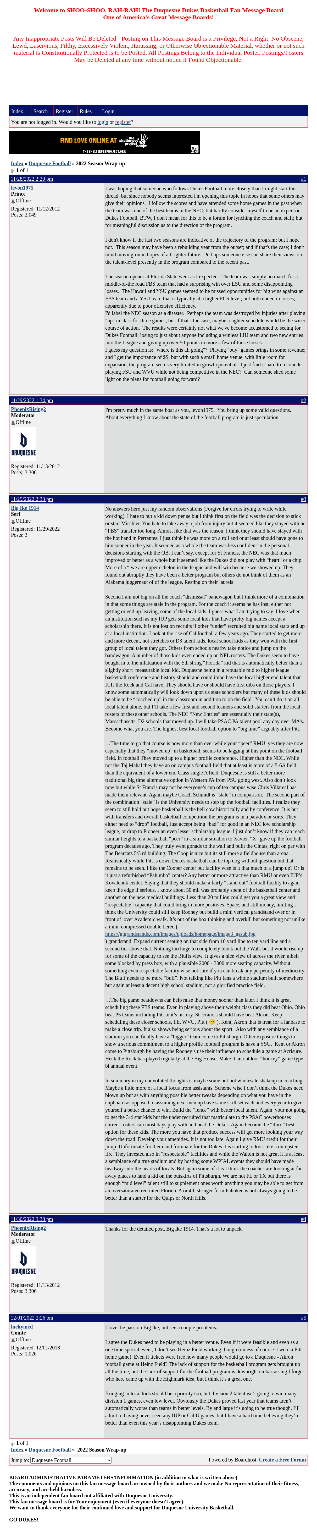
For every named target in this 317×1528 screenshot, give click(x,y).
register (123, 122)
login (102, 122)
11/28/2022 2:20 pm (32, 179)
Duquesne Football (50, 163)
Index (17, 111)
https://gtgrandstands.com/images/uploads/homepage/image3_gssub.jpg (180, 934)
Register (64, 111)
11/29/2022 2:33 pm (32, 499)
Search (41, 111)
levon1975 (22, 188)
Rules (86, 111)
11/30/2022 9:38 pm (32, 1219)
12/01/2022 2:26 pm (32, 1318)
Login (108, 111)
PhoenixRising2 (28, 409)
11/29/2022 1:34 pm (32, 400)
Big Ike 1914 (25, 508)
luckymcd (22, 1327)
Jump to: (61, 1460)
